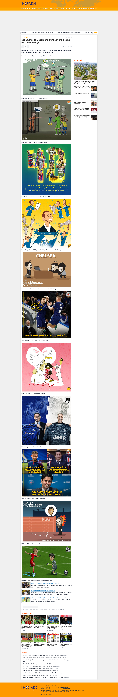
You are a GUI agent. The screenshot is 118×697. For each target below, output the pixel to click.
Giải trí (62, 9)
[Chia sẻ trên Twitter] (66, 47)
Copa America (34, 607)
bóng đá (25, 607)
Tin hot (28, 9)
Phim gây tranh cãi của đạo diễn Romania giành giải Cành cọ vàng (42, 670)
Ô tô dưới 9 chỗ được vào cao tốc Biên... (22, 32)
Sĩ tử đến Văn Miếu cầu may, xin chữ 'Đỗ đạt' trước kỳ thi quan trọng (43, 664)
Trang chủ (23, 9)
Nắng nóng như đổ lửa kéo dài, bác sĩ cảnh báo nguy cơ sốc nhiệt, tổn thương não (46, 657)
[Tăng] (28, 46)
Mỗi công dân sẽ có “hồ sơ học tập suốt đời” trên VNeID (40, 675)
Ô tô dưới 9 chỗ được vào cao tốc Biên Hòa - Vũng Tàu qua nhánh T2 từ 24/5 (45, 655)
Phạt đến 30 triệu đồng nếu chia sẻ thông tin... (73, 32)
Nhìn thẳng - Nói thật (36, 9)
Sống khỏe (68, 9)
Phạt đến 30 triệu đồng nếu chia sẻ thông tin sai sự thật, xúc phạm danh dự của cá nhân (47, 660)
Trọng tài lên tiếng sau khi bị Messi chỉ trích (43, 590)
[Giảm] (22, 46)
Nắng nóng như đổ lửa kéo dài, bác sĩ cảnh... (47, 32)
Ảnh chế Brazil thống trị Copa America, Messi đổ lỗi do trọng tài (48, 598)
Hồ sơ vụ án (52, 9)
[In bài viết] (71, 47)
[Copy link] (68, 47)
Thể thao (92, 9)
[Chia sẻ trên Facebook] (63, 47)
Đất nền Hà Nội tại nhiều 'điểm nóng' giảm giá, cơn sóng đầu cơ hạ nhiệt (44, 673)
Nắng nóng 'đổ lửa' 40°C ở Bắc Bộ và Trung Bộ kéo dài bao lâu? (41, 666)
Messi (29, 607)
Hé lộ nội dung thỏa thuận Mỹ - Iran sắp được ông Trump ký (40, 668)
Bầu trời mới (86, 9)
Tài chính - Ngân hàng (77, 9)
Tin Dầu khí (45, 9)
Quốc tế (58, 9)
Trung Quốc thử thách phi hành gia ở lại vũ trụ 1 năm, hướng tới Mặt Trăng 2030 (46, 677)
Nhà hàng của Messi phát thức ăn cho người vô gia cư (46, 583)
